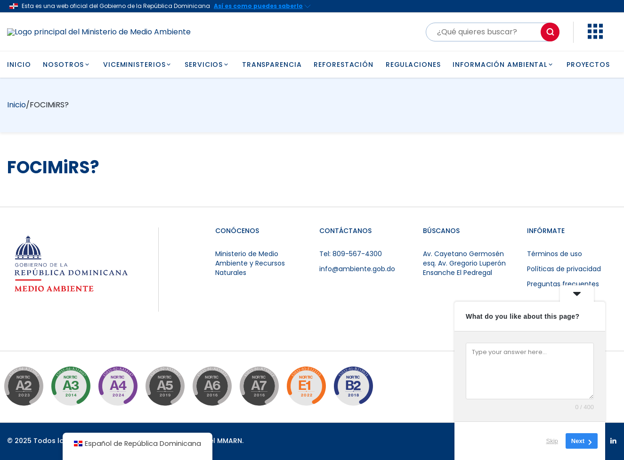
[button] (595, 36)
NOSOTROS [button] (67, 64)
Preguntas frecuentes (563, 284)
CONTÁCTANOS (345, 230)
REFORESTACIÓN (343, 64)
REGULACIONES (413, 64)
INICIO (19, 64)
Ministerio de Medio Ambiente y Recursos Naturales (250, 263)
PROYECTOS (588, 64)
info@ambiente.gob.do (357, 269)
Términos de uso (554, 253)
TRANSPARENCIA (272, 64)
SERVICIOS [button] (207, 64)
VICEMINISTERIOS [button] (137, 64)
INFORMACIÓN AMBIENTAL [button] (503, 64)
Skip (552, 440)
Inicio (16, 104)
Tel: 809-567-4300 (350, 253)
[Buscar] (492, 32)
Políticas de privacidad (564, 269)
